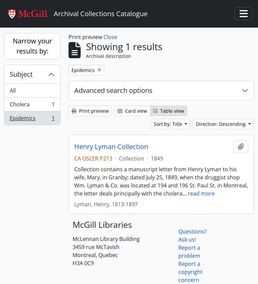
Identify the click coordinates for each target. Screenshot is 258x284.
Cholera (32, 105)
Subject (21, 74)
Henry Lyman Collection (111, 147)
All (13, 90)
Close (110, 37)
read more (201, 193)
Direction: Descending (221, 124)
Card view (132, 111)
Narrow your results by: (32, 46)
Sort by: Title (168, 124)
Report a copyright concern (190, 272)
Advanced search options (113, 90)
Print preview (90, 111)
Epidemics (32, 119)
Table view (168, 111)
